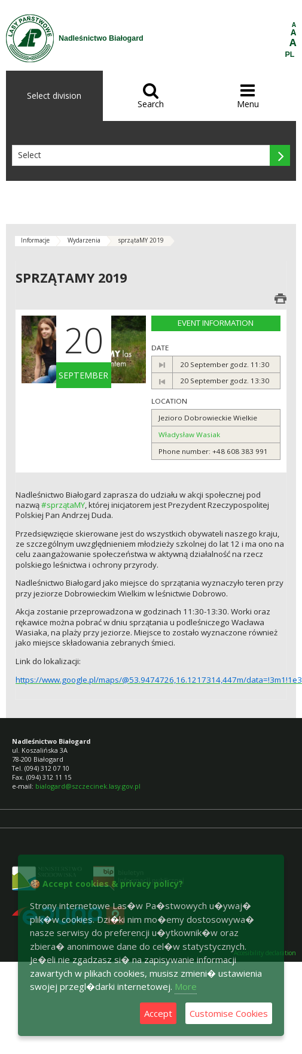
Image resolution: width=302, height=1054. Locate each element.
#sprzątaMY (63, 504)
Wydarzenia (84, 240)
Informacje (35, 240)
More (186, 986)
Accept (158, 1013)
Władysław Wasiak (189, 434)
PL (290, 54)
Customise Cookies (229, 1013)
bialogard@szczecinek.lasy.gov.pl (88, 786)
